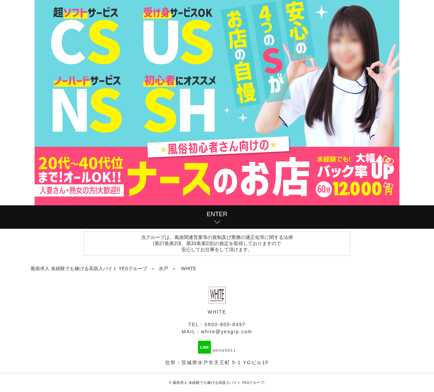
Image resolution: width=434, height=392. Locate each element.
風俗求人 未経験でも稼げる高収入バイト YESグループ (218, 382)
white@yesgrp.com (226, 331)
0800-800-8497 (224, 324)
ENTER (216, 214)
